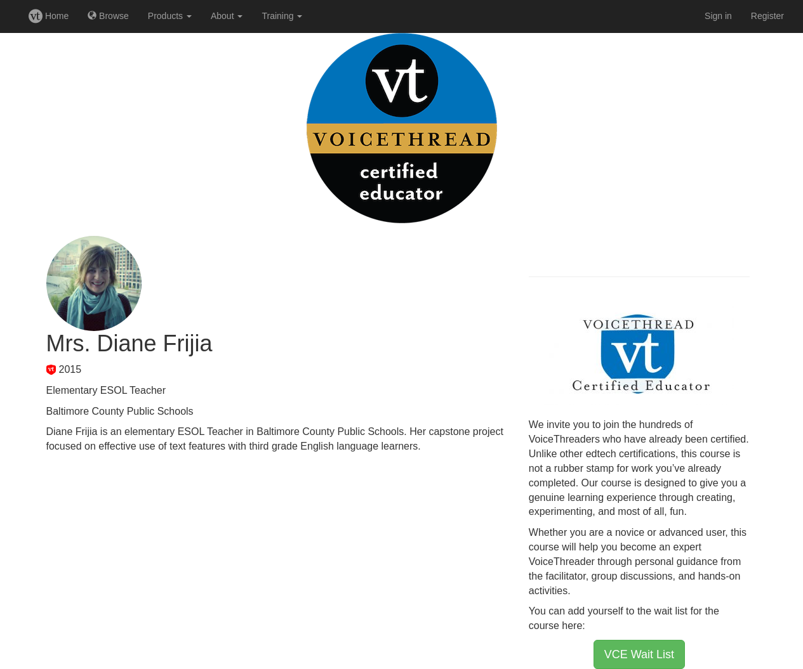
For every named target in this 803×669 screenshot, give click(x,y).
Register (767, 16)
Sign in (718, 16)
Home (49, 16)
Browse (108, 16)
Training (282, 16)
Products (170, 16)
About (226, 16)
